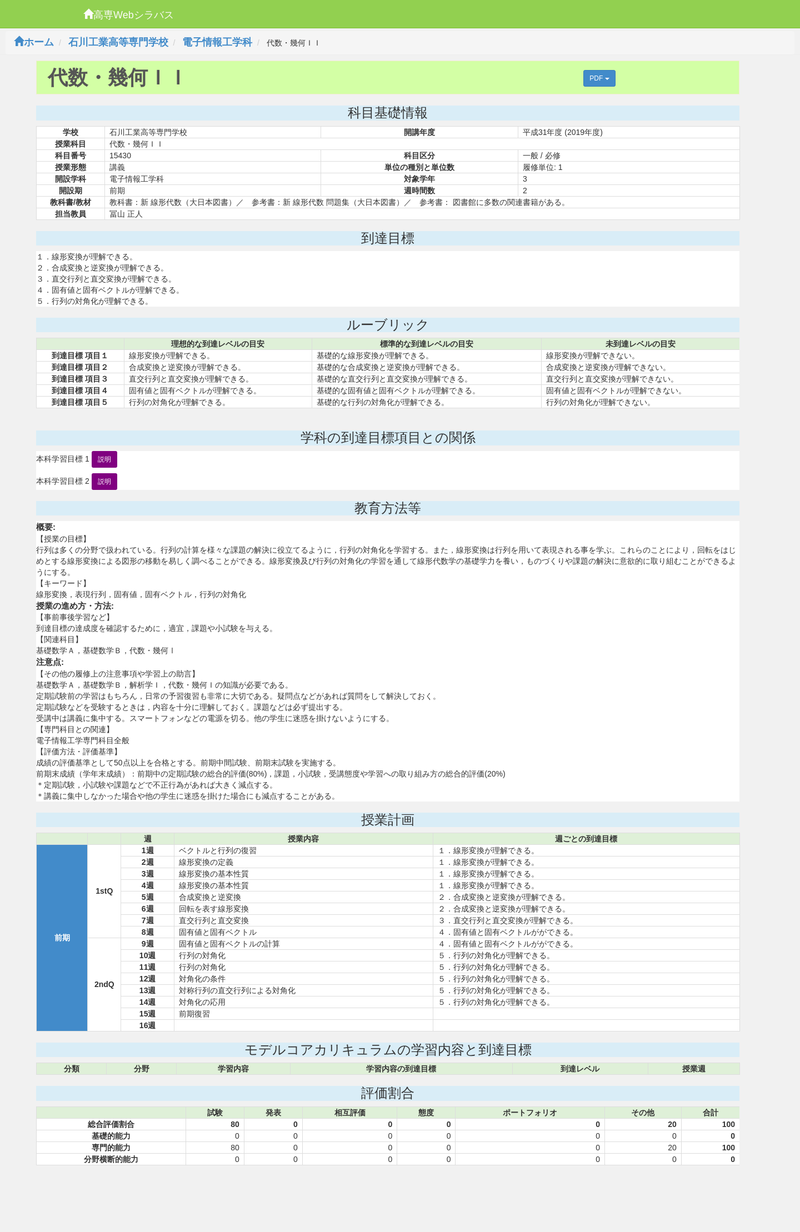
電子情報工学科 (217, 42)
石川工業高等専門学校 (118, 42)
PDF (599, 78)
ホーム (34, 42)
